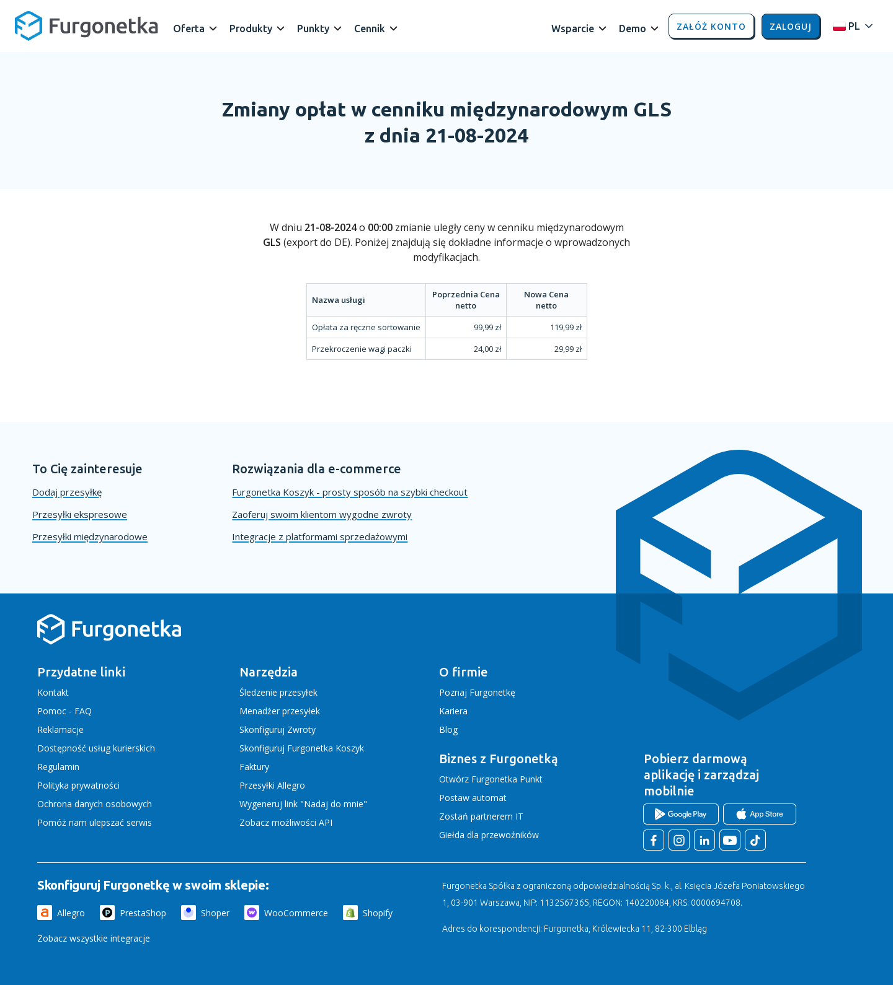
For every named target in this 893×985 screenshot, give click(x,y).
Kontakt (53, 692)
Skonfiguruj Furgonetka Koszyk (301, 748)
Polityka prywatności (78, 785)
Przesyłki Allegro (272, 785)
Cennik (369, 28)
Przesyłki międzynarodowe (90, 536)
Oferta (189, 28)
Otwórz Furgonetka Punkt (491, 779)
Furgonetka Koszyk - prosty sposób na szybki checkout (350, 492)
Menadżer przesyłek (279, 711)
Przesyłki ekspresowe (79, 514)
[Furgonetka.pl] (86, 26)
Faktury (254, 767)
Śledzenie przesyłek (278, 692)
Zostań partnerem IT (481, 816)
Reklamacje (60, 729)
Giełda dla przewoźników (489, 835)
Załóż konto (711, 26)
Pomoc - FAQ (64, 711)
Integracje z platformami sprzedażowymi (319, 536)
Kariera (453, 711)
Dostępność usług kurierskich (96, 748)
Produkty (250, 28)
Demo (632, 28)
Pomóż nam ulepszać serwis (94, 822)
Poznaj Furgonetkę (477, 692)
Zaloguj (791, 26)
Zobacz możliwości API (285, 822)
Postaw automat (473, 797)
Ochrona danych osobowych (94, 804)
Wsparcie (572, 28)
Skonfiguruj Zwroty (277, 729)
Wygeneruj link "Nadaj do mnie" (303, 804)
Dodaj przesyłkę (67, 492)
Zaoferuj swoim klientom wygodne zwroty (322, 514)
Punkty (313, 28)
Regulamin (58, 767)
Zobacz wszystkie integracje (93, 938)
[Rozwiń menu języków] (850, 26)
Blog (448, 729)
